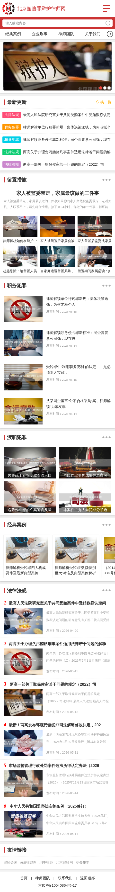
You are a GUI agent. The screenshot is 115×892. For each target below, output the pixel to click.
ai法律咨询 (28, 862)
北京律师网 (64, 862)
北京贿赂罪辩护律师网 (41, 8)
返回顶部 (87, 878)
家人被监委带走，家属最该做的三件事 (57, 193)
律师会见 (10, 862)
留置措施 (66, 34)
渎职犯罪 (92, 34)
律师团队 (42, 878)
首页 (13, 34)
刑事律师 (46, 862)
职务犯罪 (39, 34)
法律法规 (11, 115)
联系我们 (65, 878)
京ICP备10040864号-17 (57, 885)
